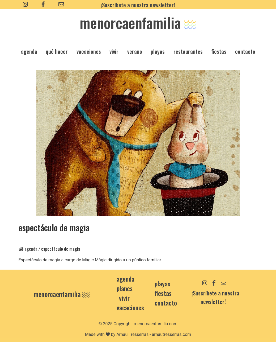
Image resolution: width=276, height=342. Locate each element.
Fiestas (163, 293)
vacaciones (89, 51)
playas (158, 51)
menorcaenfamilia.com (156, 323)
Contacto (245, 51)
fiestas (218, 51)
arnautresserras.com (171, 334)
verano (134, 51)
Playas (162, 283)
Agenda (28, 249)
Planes (125, 288)
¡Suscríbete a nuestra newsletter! (138, 5)
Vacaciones (130, 307)
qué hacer (57, 51)
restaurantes (188, 51)
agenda (29, 51)
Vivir (124, 298)
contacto (166, 302)
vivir (113, 51)
